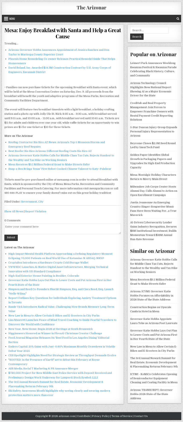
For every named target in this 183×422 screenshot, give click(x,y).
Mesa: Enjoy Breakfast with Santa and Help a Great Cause (62, 33)
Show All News (13, 211)
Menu (12, 19)
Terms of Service (121, 416)
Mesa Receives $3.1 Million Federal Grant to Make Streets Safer (49, 164)
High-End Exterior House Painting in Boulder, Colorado (43, 275)
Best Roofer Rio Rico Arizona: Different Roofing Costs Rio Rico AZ (50, 151)
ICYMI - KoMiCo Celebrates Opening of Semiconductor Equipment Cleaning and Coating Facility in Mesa (153, 378)
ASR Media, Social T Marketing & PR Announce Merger (43, 368)
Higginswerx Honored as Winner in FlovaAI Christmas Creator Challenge (55, 333)
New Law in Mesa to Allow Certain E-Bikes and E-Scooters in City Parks (53, 315)
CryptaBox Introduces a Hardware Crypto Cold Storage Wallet (48, 262)
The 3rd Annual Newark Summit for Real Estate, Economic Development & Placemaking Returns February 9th (154, 362)
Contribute (83, 416)
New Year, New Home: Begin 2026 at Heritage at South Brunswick (50, 328)
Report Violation (35, 211)
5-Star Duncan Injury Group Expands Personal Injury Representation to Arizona (153, 131)
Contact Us (141, 416)
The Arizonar (91, 7)
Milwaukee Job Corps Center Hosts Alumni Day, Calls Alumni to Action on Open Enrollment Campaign (153, 191)
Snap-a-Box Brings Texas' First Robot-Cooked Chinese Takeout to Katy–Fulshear (59, 168)
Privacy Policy (101, 416)
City (40, 201)
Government (29, 201)
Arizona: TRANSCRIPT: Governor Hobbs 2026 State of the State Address (151, 394)
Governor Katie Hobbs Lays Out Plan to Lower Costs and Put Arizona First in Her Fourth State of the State (153, 334)
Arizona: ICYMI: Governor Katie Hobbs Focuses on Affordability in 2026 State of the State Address (151, 295)
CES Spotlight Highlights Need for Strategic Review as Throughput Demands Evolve (62, 355)
